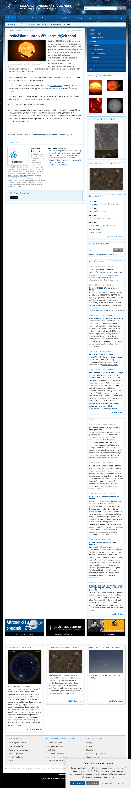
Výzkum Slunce (19, 193)
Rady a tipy (52, 750)
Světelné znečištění (97, 53)
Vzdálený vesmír (96, 49)
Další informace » (34, 729)
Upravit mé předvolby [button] (113, 783)
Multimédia (94, 57)
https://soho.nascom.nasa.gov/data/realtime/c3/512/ (109, 310)
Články (10, 18)
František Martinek (108, 425)
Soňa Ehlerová (107, 351)
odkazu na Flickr (117, 341)
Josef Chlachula (107, 267)
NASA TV (12, 761)
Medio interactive (52, 778)
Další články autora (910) (57, 148)
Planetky (89, 750)
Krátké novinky (96, 261)
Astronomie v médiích (56, 753)
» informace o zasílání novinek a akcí (103, 254)
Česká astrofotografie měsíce (104, 163)
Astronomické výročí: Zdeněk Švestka (102, 543)
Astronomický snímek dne (102, 119)
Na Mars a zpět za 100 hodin (59, 165)
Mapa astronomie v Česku (58, 757)
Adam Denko (106, 583)
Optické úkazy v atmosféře (96, 753)
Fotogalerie (64, 18)
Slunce (28, 193)
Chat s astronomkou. (110, 364)
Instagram (29, 178)
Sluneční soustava (97, 38)
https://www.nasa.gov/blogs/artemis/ (103, 408)
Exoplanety (94, 46)
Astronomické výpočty (56, 746)
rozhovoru (110, 277)
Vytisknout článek (76, 31)
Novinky (23, 18)
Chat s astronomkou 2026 (101, 354)
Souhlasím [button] (78, 783)
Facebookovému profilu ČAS (17, 176)
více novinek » (117, 412)
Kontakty (118, 18)
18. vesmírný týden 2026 (19, 647)
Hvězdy (32, 24)
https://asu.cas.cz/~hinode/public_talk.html (45, 99)
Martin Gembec (107, 285)
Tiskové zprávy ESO (16, 753)
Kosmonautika (96, 34)
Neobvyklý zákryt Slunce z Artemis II (106, 318)
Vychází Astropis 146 (56, 162)
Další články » (117, 614)
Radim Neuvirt (107, 540)
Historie (93, 69)
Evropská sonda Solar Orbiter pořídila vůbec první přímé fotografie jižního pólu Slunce (106, 588)
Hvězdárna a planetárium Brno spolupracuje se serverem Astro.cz (63, 769)
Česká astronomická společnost (23, 769)
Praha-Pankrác (56, 85)
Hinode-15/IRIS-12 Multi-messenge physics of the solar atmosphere (44, 135)
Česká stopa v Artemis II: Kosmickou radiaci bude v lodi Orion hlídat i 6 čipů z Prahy (64, 156)
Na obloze (46, 18)
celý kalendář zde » (115, 237)
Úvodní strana (13, 24)
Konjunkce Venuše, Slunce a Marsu (105, 466)
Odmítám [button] (92, 783)
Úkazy (92, 30)
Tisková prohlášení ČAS (18, 743)
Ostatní (93, 65)
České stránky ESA (16, 757)
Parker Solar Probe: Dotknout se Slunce (104, 497)
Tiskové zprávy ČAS (16, 746)
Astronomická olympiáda (18, 750)
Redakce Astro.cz (26, 30)
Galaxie (89, 746)
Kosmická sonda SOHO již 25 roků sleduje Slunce (104, 428)
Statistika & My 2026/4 (108, 272)
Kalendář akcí (96, 196)
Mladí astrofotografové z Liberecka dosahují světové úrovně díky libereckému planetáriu (65, 152)
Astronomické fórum (55, 761)
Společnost (102, 18)
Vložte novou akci (118, 194)
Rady (89, 18)
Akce (34, 18)
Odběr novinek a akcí (99, 244)
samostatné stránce (14, 186)
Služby (79, 18)
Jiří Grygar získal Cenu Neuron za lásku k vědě (65, 160)
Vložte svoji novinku (118, 260)
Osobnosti (94, 61)
